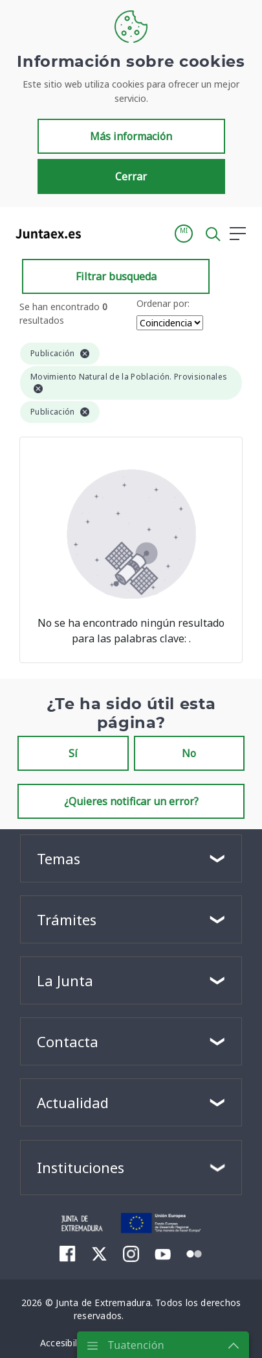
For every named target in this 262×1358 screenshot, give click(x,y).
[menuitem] (67, 1253)
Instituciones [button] (80, 1167)
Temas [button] (58, 858)
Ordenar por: (163, 303)
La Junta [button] (65, 980)
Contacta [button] (67, 1041)
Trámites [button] (66, 919)
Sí (73, 753)
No (189, 753)
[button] (184, 234)
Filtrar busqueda (116, 276)
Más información (131, 136)
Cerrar (131, 176)
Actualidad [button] (73, 1102)
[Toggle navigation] (99, 233)
